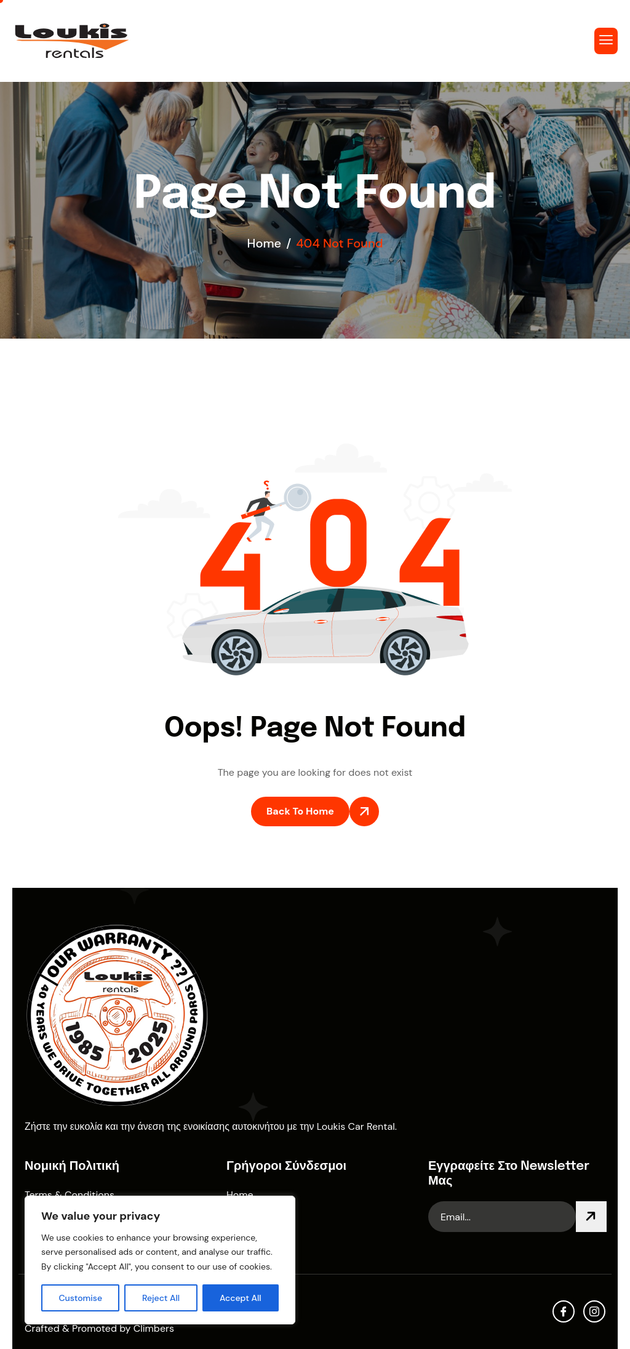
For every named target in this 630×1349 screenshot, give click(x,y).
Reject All (161, 1297)
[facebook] (563, 1311)
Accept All (240, 1297)
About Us (247, 1217)
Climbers (154, 1328)
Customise (80, 1297)
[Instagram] (594, 1311)
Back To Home (300, 811)
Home (239, 1194)
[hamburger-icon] (606, 41)
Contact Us (251, 1240)
